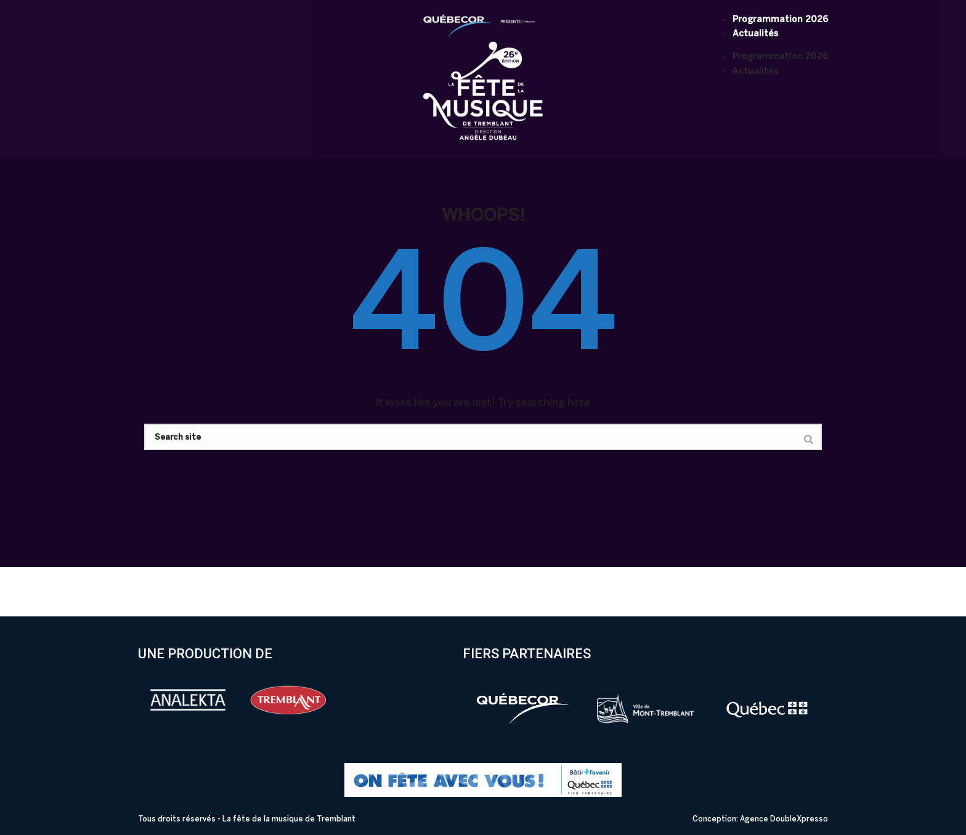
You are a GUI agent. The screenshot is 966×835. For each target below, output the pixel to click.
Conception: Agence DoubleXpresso (760, 819)
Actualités (755, 33)
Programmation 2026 (780, 19)
